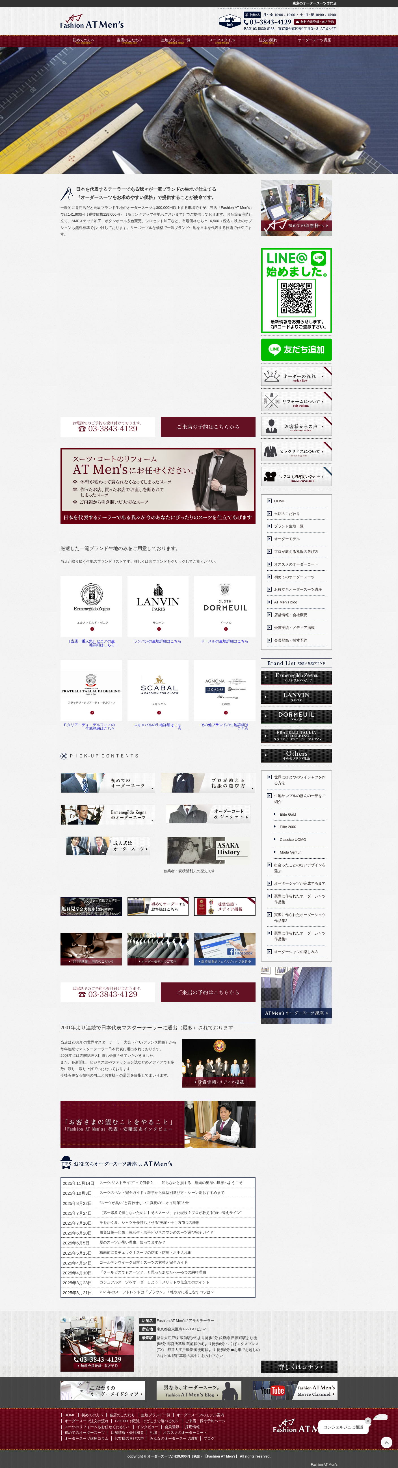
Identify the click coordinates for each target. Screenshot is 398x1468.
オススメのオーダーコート (296, 564)
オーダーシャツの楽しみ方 (296, 952)
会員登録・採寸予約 (290, 640)
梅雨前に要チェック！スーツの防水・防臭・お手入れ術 (145, 1252)
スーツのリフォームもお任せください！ (97, 1427)
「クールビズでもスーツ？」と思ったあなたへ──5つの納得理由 (153, 1272)
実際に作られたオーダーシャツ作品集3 (300, 936)
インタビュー (148, 1427)
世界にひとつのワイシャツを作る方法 (300, 780)
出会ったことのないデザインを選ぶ (300, 868)
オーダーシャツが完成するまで (300, 883)
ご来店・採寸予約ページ (205, 1421)
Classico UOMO (293, 839)
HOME (279, 501)
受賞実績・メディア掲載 (294, 627)
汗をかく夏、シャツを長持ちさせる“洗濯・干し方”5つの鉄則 (150, 1222)
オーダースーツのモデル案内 (200, 1415)
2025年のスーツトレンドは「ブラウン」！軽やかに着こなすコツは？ (157, 1292)
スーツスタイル (222, 40)
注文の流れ (268, 40)
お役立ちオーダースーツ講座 (298, 589)
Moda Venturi (291, 852)
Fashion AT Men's (324, 1465)
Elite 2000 (288, 827)
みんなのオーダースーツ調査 (174, 1438)
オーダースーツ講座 (314, 40)
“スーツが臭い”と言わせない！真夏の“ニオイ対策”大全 (144, 1203)
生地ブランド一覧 (176, 40)
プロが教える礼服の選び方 (296, 551)
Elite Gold (288, 814)
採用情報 (192, 1427)
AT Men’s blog (285, 602)
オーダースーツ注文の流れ (86, 1421)
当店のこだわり (129, 40)
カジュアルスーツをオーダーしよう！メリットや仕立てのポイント (155, 1282)
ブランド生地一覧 (289, 526)
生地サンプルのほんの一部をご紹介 (300, 799)
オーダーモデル (287, 539)
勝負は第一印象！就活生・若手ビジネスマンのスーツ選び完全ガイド (156, 1232)
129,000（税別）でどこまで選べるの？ (146, 1421)
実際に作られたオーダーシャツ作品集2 (300, 918)
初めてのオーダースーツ (294, 577)
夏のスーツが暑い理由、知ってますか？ (133, 1242)
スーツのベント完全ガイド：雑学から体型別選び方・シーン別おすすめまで (162, 1192)
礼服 (153, 1432)
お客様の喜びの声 (129, 1438)
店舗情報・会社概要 (290, 615)
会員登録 (172, 1427)
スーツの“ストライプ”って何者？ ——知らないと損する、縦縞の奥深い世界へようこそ (171, 1183)
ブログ (209, 1438)
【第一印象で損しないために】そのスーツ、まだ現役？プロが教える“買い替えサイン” (171, 1213)
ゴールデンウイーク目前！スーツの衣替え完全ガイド (144, 1262)
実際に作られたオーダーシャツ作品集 (300, 899)
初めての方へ (84, 40)
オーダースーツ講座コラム (86, 1438)
